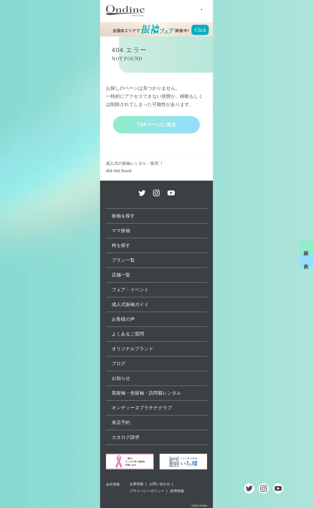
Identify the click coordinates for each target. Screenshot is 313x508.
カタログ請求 (125, 437)
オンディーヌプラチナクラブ (142, 407)
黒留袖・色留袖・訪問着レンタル (146, 392)
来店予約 (306, 261)
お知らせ (121, 378)
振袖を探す (123, 215)
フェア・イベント (130, 289)
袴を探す (121, 245)
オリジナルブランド (132, 348)
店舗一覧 (121, 274)
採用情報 (177, 491)
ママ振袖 (121, 230)
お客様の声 (123, 319)
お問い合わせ (159, 484)
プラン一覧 (123, 260)
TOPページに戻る (156, 124)
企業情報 (136, 484)
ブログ (119, 363)
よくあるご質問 (128, 333)
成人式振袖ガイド (130, 304)
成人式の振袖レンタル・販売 (132, 163)
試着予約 (306, 247)
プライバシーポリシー (147, 491)
